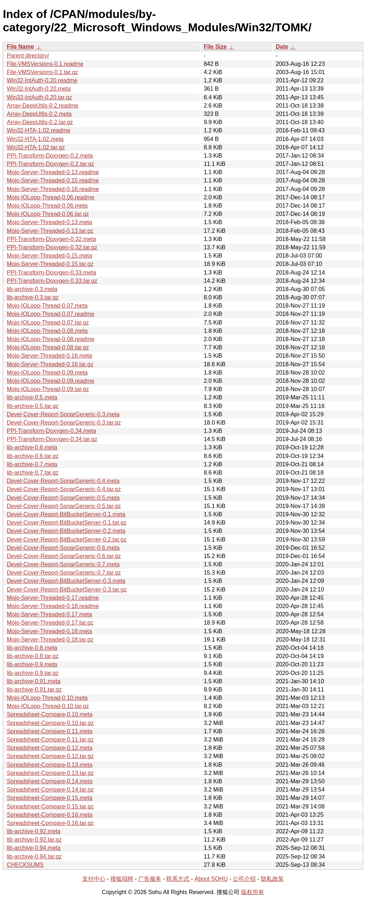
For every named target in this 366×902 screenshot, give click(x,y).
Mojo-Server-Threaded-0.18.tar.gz (50, 639)
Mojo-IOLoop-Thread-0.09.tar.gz (48, 389)
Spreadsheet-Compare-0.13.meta (49, 765)
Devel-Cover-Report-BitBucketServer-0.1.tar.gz (66, 523)
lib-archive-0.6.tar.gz (33, 456)
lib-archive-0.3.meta (32, 289)
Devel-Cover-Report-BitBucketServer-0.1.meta (66, 514)
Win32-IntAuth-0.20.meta (39, 89)
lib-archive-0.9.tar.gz (33, 673)
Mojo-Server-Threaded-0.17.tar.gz (50, 623)
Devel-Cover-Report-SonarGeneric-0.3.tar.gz (64, 423)
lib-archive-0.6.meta (32, 447)
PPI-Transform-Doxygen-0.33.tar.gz (52, 281)
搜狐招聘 (121, 879)
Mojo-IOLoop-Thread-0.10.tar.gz (48, 706)
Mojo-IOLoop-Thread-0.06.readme (50, 197)
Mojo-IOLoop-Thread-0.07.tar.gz (48, 322)
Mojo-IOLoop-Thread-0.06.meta (47, 206)
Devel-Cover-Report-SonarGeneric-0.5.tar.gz (64, 506)
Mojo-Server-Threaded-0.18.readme (53, 606)
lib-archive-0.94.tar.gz (34, 856)
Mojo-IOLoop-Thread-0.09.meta (47, 373)
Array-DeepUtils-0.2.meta (39, 114)
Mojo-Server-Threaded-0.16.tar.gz (50, 364)
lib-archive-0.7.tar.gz (33, 473)
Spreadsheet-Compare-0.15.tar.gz (50, 806)
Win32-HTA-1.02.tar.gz (36, 147)
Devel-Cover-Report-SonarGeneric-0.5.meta (63, 498)
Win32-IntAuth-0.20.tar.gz (39, 97)
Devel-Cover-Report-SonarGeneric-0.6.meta (63, 548)
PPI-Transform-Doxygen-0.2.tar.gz (50, 164)
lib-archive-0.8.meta (32, 648)
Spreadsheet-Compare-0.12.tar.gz (50, 756)
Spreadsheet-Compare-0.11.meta (49, 731)
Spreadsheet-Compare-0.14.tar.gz (50, 790)
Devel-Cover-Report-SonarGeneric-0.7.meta (63, 564)
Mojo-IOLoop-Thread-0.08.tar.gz (48, 347)
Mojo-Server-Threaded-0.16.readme (53, 189)
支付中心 (93, 879)
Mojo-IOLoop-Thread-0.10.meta (47, 698)
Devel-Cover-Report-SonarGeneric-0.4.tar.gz (64, 489)
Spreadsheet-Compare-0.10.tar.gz (50, 723)
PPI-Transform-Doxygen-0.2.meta (50, 156)
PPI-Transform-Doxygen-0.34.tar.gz (52, 439)
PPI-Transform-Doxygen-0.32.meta (51, 239)
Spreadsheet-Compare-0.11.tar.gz (50, 739)
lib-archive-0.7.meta (32, 464)
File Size (215, 47)
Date (282, 47)
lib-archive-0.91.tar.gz (34, 689)
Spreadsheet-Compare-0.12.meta (49, 748)
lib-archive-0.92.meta (33, 831)
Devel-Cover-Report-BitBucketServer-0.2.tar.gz (66, 539)
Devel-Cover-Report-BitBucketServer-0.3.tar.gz (66, 589)
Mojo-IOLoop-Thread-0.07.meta (47, 306)
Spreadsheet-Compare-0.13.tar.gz (50, 773)
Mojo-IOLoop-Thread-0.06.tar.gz (48, 214)
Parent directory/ (28, 56)
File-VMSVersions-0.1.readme (45, 64)
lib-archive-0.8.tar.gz (33, 656)
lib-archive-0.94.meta (33, 848)
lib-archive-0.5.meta (32, 397)
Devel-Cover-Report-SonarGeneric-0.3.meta (63, 414)
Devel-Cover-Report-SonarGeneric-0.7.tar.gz (64, 573)
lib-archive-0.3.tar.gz (33, 297)
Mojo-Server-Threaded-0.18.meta (49, 631)
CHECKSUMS (25, 865)
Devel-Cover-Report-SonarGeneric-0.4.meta (63, 481)
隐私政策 (272, 879)
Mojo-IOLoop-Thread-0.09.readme (50, 381)
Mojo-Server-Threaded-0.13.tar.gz (50, 231)
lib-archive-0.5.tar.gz (33, 406)
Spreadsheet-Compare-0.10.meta (49, 714)
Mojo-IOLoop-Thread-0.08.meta (47, 331)
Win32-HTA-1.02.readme (38, 130)
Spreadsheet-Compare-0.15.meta (49, 798)
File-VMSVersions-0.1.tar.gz (42, 72)
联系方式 (177, 879)
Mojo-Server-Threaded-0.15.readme (53, 180)
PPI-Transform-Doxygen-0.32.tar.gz (52, 247)
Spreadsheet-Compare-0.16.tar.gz (50, 823)
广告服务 (149, 879)
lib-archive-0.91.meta (33, 681)
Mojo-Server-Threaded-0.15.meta (49, 256)
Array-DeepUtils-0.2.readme (42, 106)
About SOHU (210, 879)
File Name (20, 47)
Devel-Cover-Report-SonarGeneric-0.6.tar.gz (64, 556)
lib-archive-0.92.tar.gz (34, 840)
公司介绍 (244, 879)
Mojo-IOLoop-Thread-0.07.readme (50, 314)
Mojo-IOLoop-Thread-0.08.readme (50, 339)
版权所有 (252, 892)
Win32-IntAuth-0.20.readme (42, 80)
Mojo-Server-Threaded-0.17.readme (53, 598)
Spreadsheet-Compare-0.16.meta (49, 815)
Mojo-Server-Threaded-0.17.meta (49, 614)
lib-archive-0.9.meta (32, 664)
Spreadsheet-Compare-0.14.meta (49, 781)
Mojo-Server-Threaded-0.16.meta (49, 356)
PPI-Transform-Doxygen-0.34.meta (51, 431)
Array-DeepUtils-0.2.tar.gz (40, 122)
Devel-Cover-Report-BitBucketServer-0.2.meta (66, 531)
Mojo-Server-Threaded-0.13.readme (53, 172)
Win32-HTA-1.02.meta (35, 139)
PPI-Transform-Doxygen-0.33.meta (51, 272)
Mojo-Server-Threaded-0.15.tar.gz (50, 264)
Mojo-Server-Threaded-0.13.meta (49, 222)
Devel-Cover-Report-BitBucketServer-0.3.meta (66, 581)
